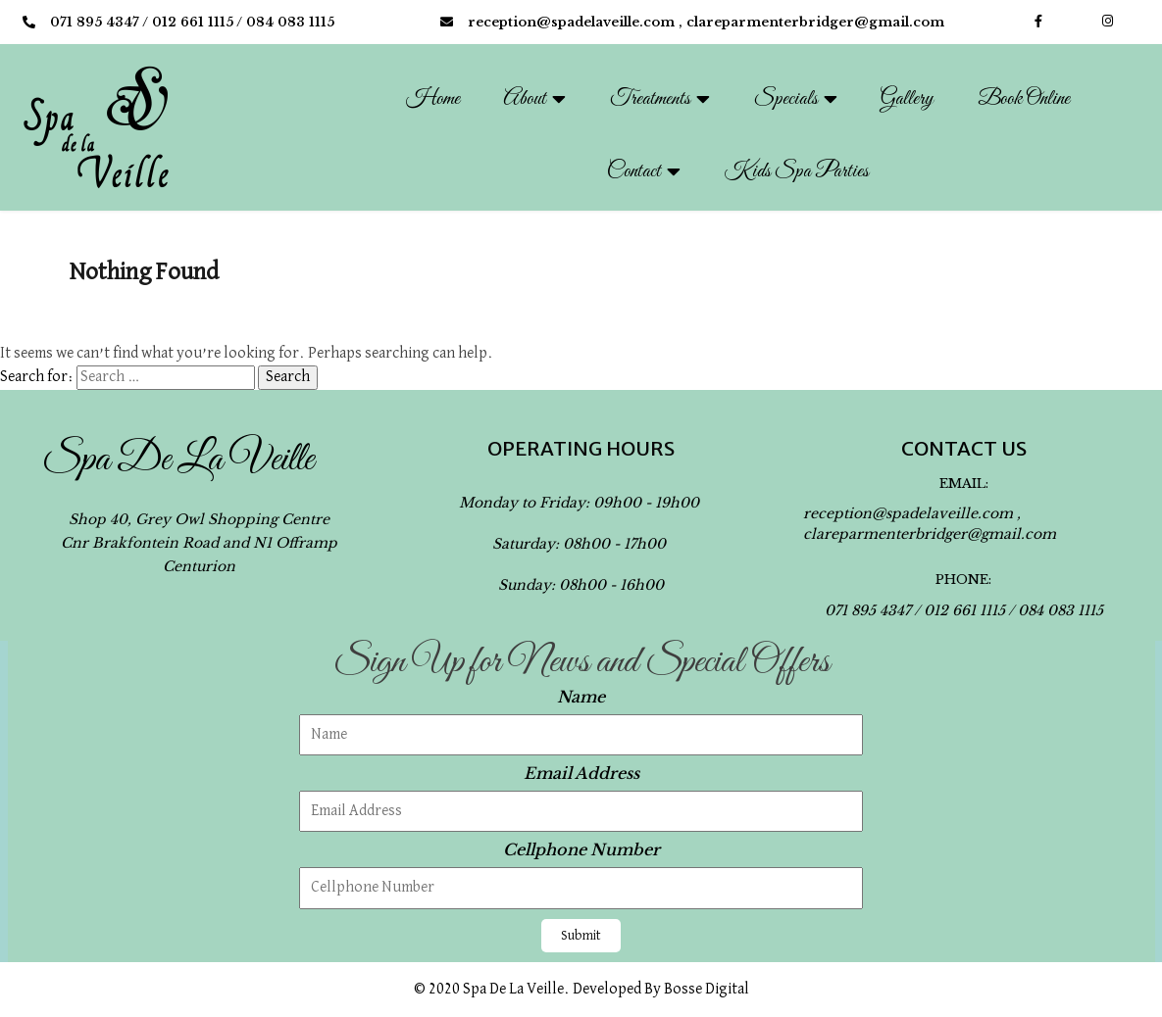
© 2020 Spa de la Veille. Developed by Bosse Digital (581, 989)
